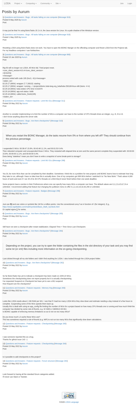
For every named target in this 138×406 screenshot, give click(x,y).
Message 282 (57, 263)
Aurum (24, 20)
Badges (44, 191)
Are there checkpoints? (40, 121)
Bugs (28, 17)
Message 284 (56, 231)
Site (58, 3)
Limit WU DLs (46, 101)
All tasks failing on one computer (44, 17)
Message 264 (60, 344)
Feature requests (32, 101)
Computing (31, 3)
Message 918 (64, 35)
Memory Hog (47, 288)
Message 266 (59, 288)
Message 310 (56, 121)
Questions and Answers (14, 17)
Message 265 (60, 324)
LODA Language (72, 402)
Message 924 (64, 17)
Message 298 (58, 160)
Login (130, 3)
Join (122, 3)
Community (46, 3)
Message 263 (61, 361)
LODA (7, 3)
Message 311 (58, 101)
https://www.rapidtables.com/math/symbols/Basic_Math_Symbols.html (31, 207)
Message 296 (53, 191)
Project (18, 3)
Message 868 (64, 54)
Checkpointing (48, 324)
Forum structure (48, 361)
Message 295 (56, 213)
